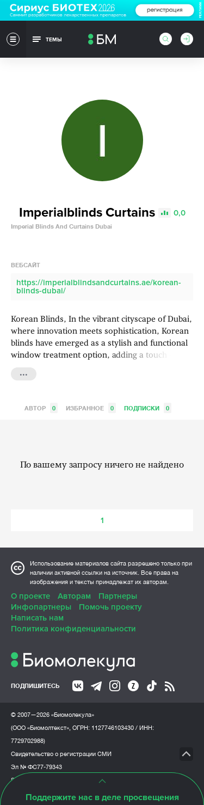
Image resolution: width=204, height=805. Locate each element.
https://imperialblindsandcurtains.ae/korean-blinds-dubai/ (98, 287)
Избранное (91, 408)
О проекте (30, 596)
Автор (41, 408)
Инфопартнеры (41, 607)
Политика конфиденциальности (73, 629)
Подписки (147, 408)
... (24, 372)
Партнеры (117, 596)
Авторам (74, 596)
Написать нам (37, 618)
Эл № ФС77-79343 (36, 767)
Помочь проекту (110, 607)
